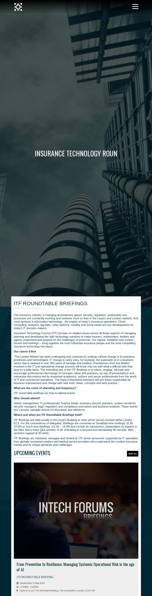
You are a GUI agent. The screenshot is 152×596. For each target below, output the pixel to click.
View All (132, 453)
